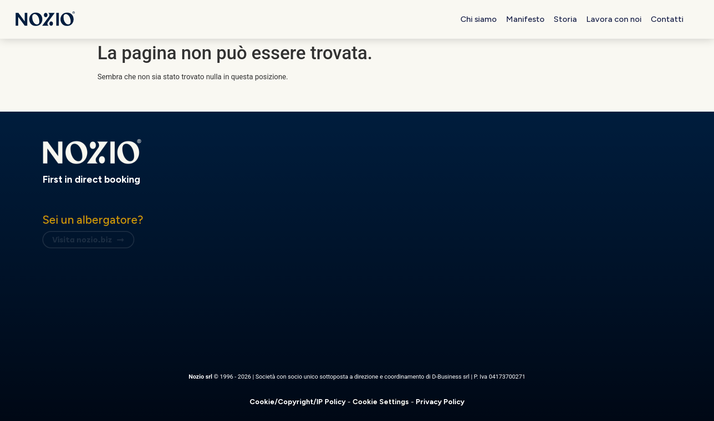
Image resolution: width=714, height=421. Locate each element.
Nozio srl (201, 376)
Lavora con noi (614, 19)
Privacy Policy (440, 401)
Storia (565, 19)
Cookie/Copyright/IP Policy (298, 401)
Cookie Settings (381, 401)
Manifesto (525, 19)
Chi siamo (478, 19)
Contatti (667, 19)
